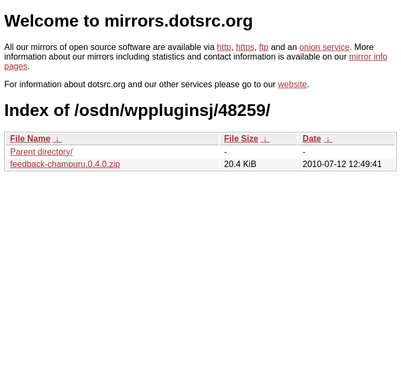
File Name (30, 138)
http (224, 47)
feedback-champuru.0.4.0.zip (65, 164)
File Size (241, 138)
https (245, 47)
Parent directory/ (41, 151)
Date (311, 138)
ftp (263, 47)
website (292, 84)
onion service (324, 47)
